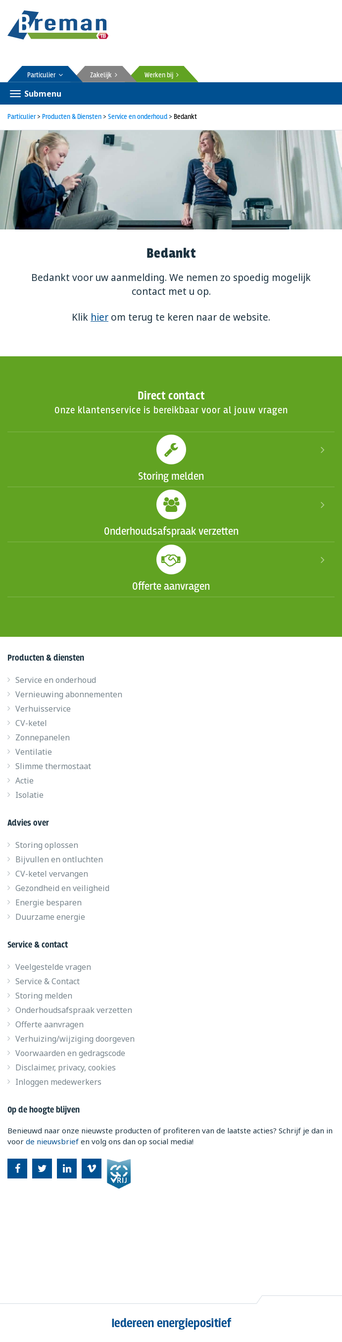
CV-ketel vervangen (51, 873)
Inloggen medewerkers (58, 1081)
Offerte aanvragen (171, 568)
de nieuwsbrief (52, 1141)
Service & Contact (47, 981)
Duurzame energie (50, 916)
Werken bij (162, 75)
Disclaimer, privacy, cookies (65, 1067)
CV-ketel (31, 723)
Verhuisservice (43, 708)
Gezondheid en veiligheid (62, 888)
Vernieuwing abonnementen (68, 694)
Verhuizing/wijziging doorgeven (75, 1038)
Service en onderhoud (55, 679)
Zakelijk (103, 75)
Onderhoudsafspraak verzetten (171, 513)
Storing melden (171, 458)
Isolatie (29, 794)
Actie (24, 780)
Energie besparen (48, 902)
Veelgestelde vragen (53, 966)
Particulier (45, 75)
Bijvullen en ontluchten (59, 859)
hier (99, 317)
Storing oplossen (46, 844)
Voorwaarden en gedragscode (70, 1053)
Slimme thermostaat (53, 766)
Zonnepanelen (42, 737)
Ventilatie (33, 751)
